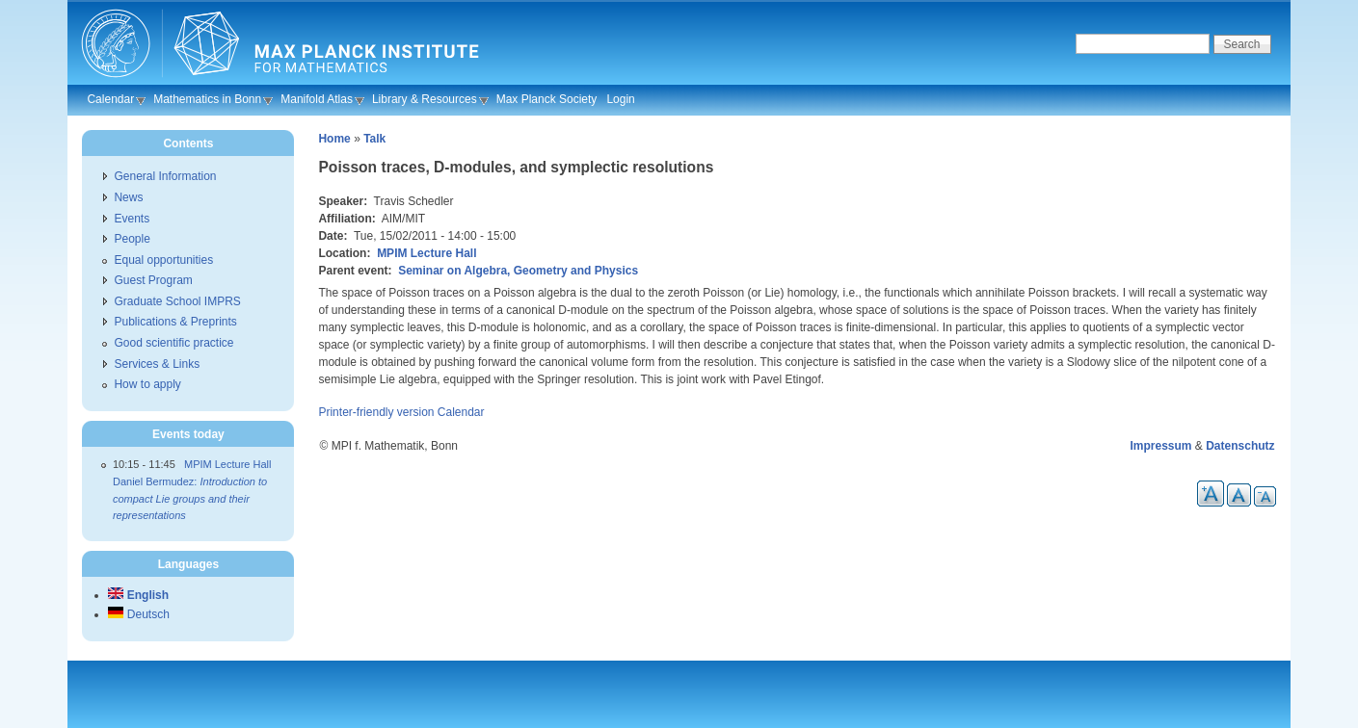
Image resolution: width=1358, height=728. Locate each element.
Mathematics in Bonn (207, 99)
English (138, 595)
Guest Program (153, 280)
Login (620, 99)
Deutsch (138, 614)
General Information (165, 176)
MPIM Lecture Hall (426, 253)
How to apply (147, 384)
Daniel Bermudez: (190, 498)
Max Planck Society (547, 99)
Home (334, 138)
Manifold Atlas (316, 99)
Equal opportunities (163, 260)
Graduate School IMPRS (177, 301)
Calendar (110, 99)
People (131, 239)
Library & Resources (424, 99)
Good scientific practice (173, 343)
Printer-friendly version (376, 412)
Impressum (1161, 446)
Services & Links (157, 364)
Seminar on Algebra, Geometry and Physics (518, 270)
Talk (374, 138)
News (128, 197)
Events (131, 218)
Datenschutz (1240, 446)
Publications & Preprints (175, 321)
